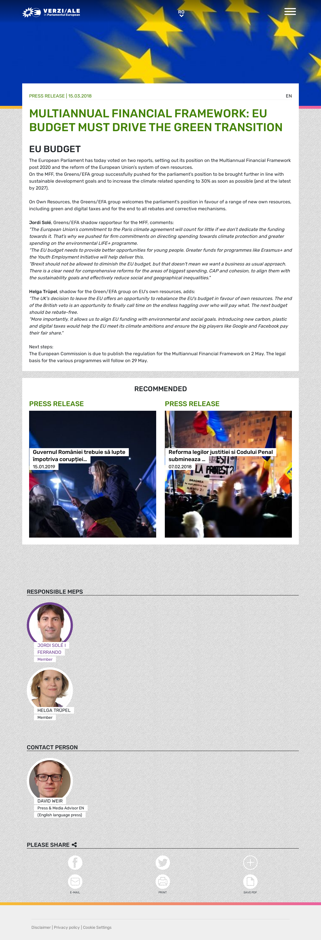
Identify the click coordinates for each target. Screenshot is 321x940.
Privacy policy (67, 927)
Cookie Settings (97, 927)
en (289, 96)
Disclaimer (41, 927)
